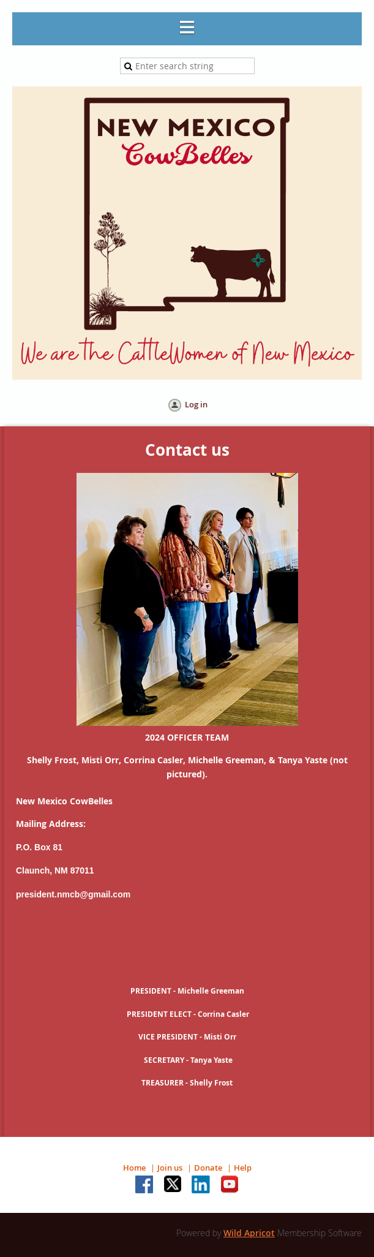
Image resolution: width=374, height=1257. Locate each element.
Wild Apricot (249, 1233)
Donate (208, 1167)
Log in (196, 404)
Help (243, 1167)
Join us (169, 1167)
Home (134, 1167)
